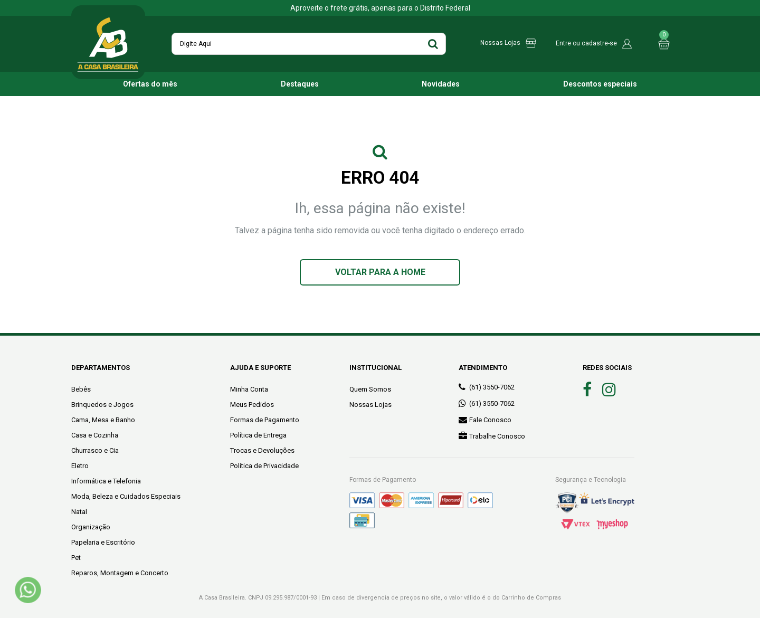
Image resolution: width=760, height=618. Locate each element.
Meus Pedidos (252, 404)
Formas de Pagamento (264, 420)
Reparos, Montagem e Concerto (119, 573)
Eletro (80, 466)
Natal (79, 512)
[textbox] (309, 44)
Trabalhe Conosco (492, 436)
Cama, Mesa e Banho (103, 420)
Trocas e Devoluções (262, 450)
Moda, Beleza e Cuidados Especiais (125, 496)
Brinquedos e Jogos (102, 404)
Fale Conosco (485, 419)
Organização (90, 527)
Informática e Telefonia (106, 481)
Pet (76, 558)
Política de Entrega (258, 435)
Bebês (81, 389)
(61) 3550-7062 (487, 387)
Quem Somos (370, 389)
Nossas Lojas (370, 404)
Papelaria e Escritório (103, 542)
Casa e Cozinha (94, 435)
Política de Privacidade (264, 466)
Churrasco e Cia (95, 450)
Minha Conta (249, 389)
